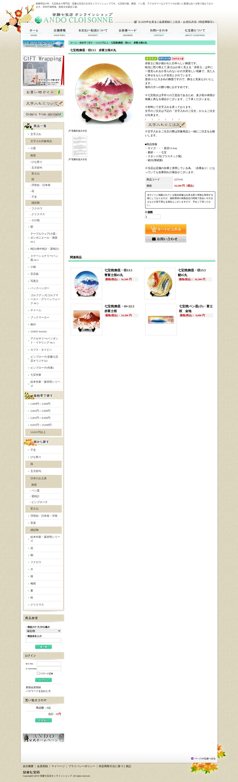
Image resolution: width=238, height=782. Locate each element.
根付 (33, 324)
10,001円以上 (38, 432)
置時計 (35, 496)
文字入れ (35, 134)
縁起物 (35, 202)
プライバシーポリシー (81, 766)
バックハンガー (39, 288)
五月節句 (36, 167)
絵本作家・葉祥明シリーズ (45, 383)
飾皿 (33, 155)
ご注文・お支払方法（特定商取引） (193, 22)
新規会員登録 (33, 687)
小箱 (33, 266)
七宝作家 (35, 374)
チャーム (35, 310)
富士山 (35, 173)
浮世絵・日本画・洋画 (43, 515)
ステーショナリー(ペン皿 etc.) (44, 258)
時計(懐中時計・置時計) (44, 248)
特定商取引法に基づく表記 (115, 766)
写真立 (34, 281)
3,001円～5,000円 (40, 410)
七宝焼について (195, 32)
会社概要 (28, 766)
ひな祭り (36, 162)
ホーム (34, 32)
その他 (35, 220)
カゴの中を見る (147, 22)
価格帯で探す (86, 42)
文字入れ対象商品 (41, 141)
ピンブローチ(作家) (42, 367)
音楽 (33, 522)
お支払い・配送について (93, 32)
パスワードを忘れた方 (38, 691)
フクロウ (36, 208)
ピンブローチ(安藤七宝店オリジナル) (44, 358)
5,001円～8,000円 (40, 417)
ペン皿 (35, 490)
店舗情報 (59, 32)
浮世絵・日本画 (40, 185)
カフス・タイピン (41, 349)
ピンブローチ (39, 502)
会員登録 (164, 22)
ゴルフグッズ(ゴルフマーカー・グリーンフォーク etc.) (45, 299)
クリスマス (38, 214)
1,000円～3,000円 (40, 403)
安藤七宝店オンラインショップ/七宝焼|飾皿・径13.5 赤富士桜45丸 (74, 18)
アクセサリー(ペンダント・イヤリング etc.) (44, 340)
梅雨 (33, 583)
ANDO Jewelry (38, 331)
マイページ (58, 766)
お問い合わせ (159, 32)
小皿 (33, 148)
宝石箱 (34, 274)
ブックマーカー (39, 317)
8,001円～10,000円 (41, 425)
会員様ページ (127, 32)
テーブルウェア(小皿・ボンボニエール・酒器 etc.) (44, 237)
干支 (34, 197)
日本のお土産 (38, 478)
